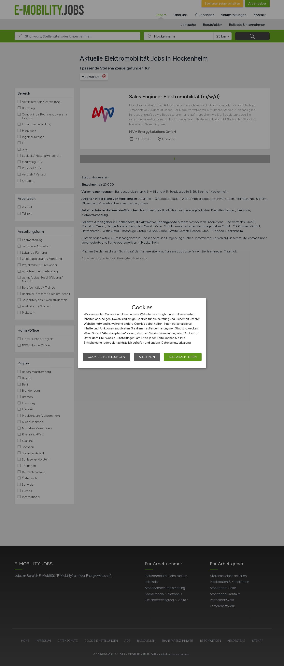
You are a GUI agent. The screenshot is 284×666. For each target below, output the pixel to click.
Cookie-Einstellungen (106, 357)
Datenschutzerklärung (176, 342)
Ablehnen (147, 357)
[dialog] (142, 333)
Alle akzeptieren (183, 357)
